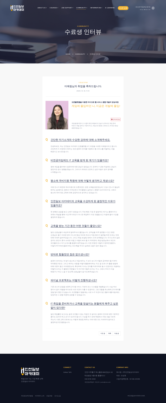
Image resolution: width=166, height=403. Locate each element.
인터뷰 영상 (116, 119)
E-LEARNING (110, 8)
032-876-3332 (90, 379)
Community (81, 8)
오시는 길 (57, 396)
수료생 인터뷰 (83, 82)
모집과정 (49, 396)
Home (68, 54)
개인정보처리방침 (27, 396)
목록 (109, 333)
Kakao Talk (67, 372)
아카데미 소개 (39, 396)
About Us (41, 8)
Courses (53, 8)
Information (95, 8)
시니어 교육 (123, 8)
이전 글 (103, 333)
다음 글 (116, 333)
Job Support (66, 8)
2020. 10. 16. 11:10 (83, 91)
